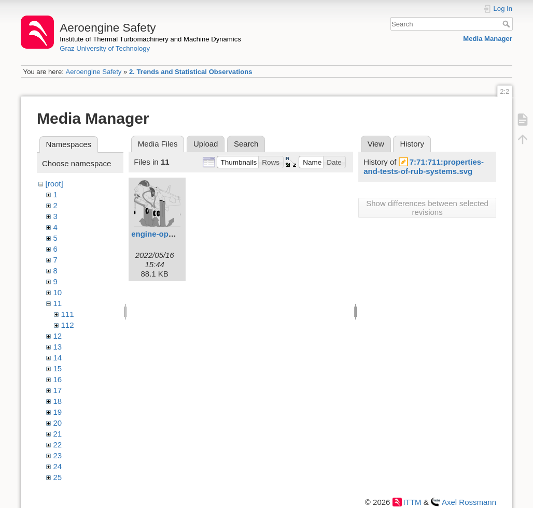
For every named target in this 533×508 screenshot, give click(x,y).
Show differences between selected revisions (427, 207)
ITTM (412, 502)
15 (57, 368)
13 (57, 346)
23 (57, 455)
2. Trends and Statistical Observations (191, 72)
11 (57, 303)
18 (57, 401)
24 (57, 466)
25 (57, 477)
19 (57, 412)
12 (57, 335)
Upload (205, 143)
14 (57, 357)
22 (57, 444)
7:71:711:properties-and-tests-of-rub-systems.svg (423, 166)
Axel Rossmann (469, 502)
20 (57, 422)
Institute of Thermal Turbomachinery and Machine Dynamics (150, 39)
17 (57, 390)
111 (67, 314)
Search (507, 23)
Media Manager (487, 38)
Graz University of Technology (105, 48)
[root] (54, 183)
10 (57, 292)
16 (57, 379)
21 (57, 433)
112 (67, 325)
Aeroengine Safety (93, 72)
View (376, 143)
